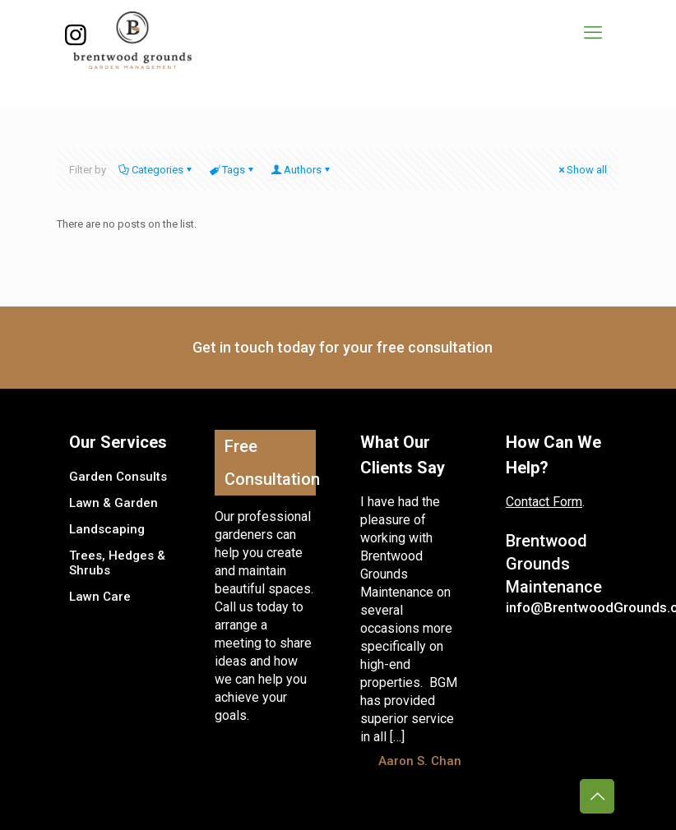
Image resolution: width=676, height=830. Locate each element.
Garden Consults (118, 476)
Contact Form (544, 502)
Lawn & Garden (113, 503)
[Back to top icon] (597, 796)
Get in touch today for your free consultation (342, 347)
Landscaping (107, 529)
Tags (232, 170)
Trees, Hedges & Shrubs (117, 563)
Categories (156, 170)
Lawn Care (100, 596)
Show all (581, 170)
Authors (301, 170)
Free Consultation (270, 462)
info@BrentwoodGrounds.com (556, 607)
